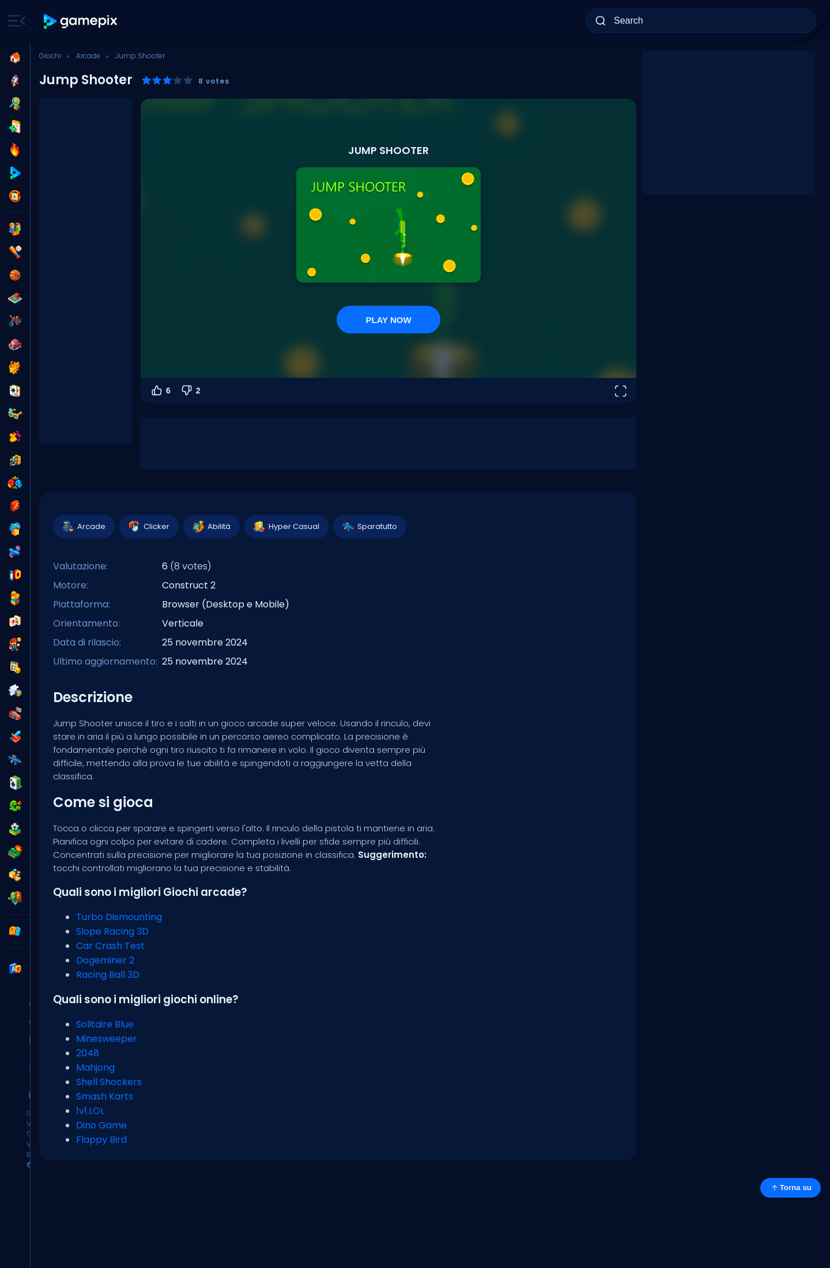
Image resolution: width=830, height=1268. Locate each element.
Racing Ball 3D (107, 974)
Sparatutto (369, 527)
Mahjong (95, 1067)
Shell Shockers (109, 1082)
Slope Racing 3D (112, 931)
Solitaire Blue (105, 1024)
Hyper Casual (285, 527)
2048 (87, 1053)
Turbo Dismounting (119, 917)
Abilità (211, 527)
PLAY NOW (388, 320)
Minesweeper (106, 1038)
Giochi (50, 56)
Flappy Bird (101, 1139)
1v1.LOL (90, 1110)
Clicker (148, 527)
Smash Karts (104, 1096)
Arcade (88, 56)
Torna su (790, 1188)
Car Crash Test (110, 945)
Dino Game (101, 1125)
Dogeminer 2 (105, 960)
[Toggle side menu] (14, 21)
